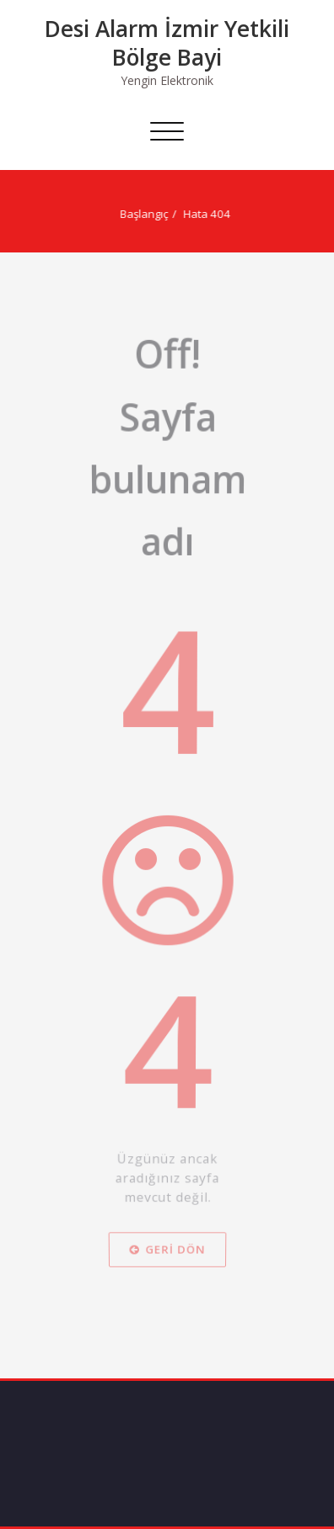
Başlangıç (140, 213)
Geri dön (167, 1333)
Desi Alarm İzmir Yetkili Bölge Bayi (167, 42)
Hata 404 (202, 213)
